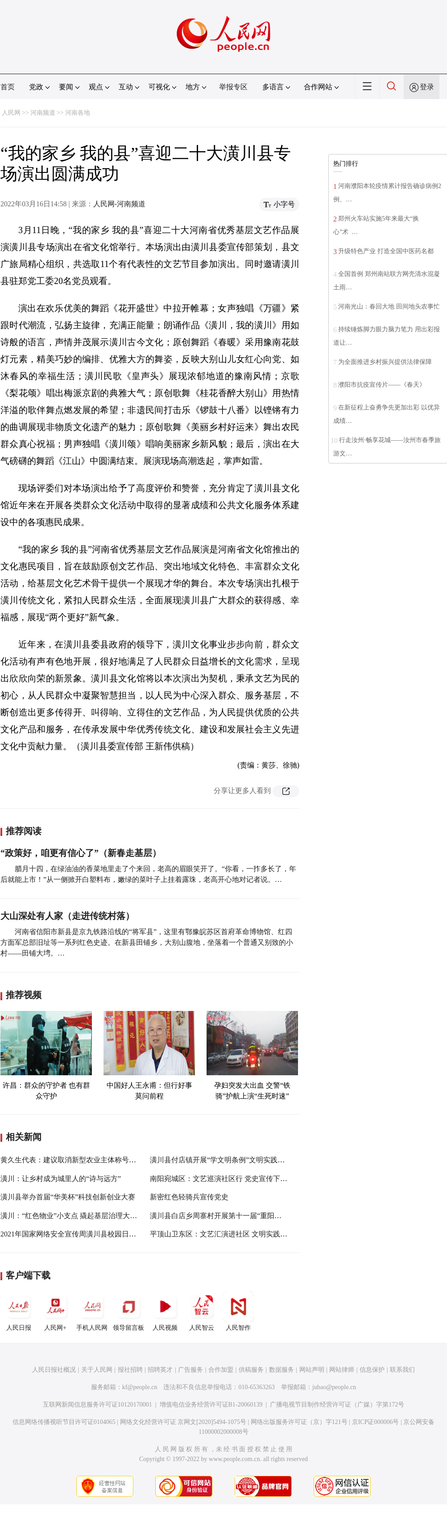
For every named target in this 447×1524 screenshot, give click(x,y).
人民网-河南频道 (119, 204)
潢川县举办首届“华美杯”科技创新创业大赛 (67, 1197)
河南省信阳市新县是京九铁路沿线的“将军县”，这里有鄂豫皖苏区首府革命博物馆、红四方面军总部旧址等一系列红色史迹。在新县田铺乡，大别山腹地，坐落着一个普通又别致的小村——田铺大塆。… (146, 942)
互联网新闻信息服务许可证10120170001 (97, 1404)
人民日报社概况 (54, 1369)
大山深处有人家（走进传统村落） (67, 916)
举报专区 (233, 87)
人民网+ (55, 1311)
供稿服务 (251, 1369)
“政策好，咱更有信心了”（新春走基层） (80, 853)
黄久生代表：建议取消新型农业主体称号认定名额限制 (86, 1160)
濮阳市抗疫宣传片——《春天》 (382, 384)
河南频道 (42, 112)
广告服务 (190, 1369)
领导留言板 (128, 1311)
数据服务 (281, 1369)
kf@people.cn (139, 1387)
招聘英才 (160, 1369)
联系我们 (402, 1369)
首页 (7, 87)
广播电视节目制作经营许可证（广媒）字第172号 (337, 1404)
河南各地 (77, 112)
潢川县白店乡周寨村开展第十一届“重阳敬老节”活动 (231, 1215)
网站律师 (341, 1369)
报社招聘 (130, 1369)
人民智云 (201, 1311)
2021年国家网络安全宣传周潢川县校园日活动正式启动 (86, 1234)
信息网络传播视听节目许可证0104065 (64, 1422)
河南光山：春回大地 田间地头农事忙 (389, 306)
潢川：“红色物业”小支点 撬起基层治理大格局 (72, 1215)
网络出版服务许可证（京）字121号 (299, 1422)
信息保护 (372, 1369)
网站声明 (311, 1369)
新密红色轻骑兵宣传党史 (189, 1197)
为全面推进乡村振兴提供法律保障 (385, 362)
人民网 (11, 112)
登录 (427, 87)
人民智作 (238, 1311)
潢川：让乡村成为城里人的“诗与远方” (60, 1178)
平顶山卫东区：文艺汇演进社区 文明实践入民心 (226, 1234)
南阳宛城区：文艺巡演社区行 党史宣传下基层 (222, 1178)
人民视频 (165, 1311)
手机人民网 (92, 1311)
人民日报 (18, 1311)
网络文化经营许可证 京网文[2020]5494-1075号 (183, 1422)
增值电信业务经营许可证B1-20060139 (211, 1404)
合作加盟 (220, 1369)
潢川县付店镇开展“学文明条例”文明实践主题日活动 (231, 1160)
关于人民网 (96, 1369)
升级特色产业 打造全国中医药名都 (386, 251)
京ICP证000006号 (375, 1422)
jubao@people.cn (334, 1387)
